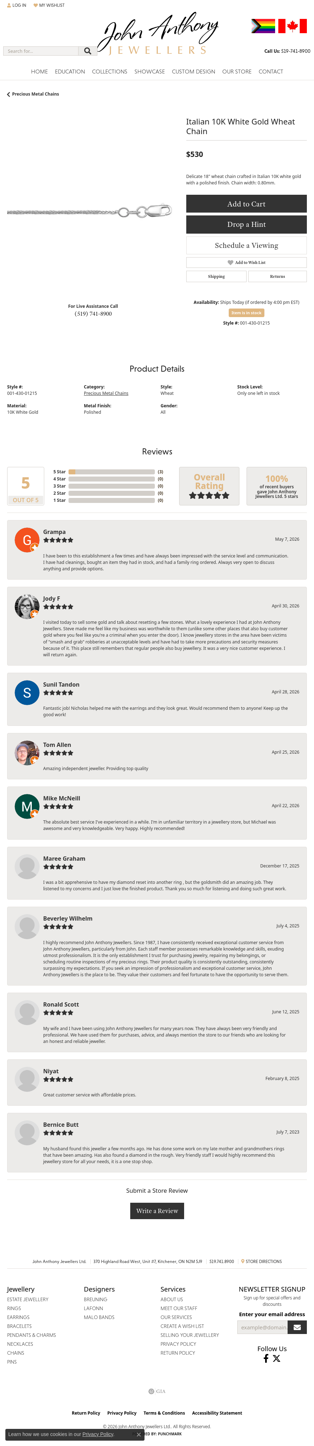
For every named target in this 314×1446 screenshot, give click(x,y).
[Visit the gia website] (157, 1391)
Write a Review (157, 1211)
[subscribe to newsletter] (297, 1327)
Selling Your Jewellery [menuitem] (190, 1335)
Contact (271, 71)
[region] (93, 212)
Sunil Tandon (61, 684)
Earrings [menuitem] (18, 1317)
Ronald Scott (61, 1004)
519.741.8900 (221, 1261)
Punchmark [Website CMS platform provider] (170, 1433)
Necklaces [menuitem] (20, 1344)
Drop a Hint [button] (246, 224)
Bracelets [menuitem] (19, 1326)
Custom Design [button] (193, 71)
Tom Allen (57, 745)
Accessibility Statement (217, 1413)
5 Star (60, 472)
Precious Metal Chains (35, 94)
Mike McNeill (61, 798)
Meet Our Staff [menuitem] (179, 1308)
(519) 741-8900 (93, 313)
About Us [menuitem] (172, 1299)
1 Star (60, 500)
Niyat (51, 1071)
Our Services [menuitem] (176, 1317)
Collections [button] (109, 71)
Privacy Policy (122, 1413)
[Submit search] (87, 51)
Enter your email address (272, 1314)
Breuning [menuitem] (95, 1299)
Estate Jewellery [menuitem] (28, 1299)
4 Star (60, 479)
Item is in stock (247, 312)
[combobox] (40, 51)
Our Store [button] (237, 71)
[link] (287, 51)
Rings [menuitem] (14, 1308)
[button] (16, 5)
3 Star (60, 486)
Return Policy (86, 1413)
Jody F (51, 598)
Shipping (216, 276)
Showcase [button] (150, 71)
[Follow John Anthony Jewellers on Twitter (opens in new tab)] (276, 1358)
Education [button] (70, 71)
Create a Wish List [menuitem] (182, 1326)
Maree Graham (64, 858)
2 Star (60, 493)
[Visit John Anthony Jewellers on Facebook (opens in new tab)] (266, 1358)
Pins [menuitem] (12, 1362)
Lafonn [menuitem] (93, 1308)
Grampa (54, 532)
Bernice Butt (60, 1125)
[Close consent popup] (139, 1434)
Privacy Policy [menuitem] (178, 1344)
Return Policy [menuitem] (178, 1353)
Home (39, 71)
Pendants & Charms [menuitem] (31, 1335)
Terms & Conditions (164, 1413)
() (160, 472)
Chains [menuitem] (15, 1353)
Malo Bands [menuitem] (99, 1317)
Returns (277, 276)
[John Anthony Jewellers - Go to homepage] (157, 38)
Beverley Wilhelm (67, 918)
